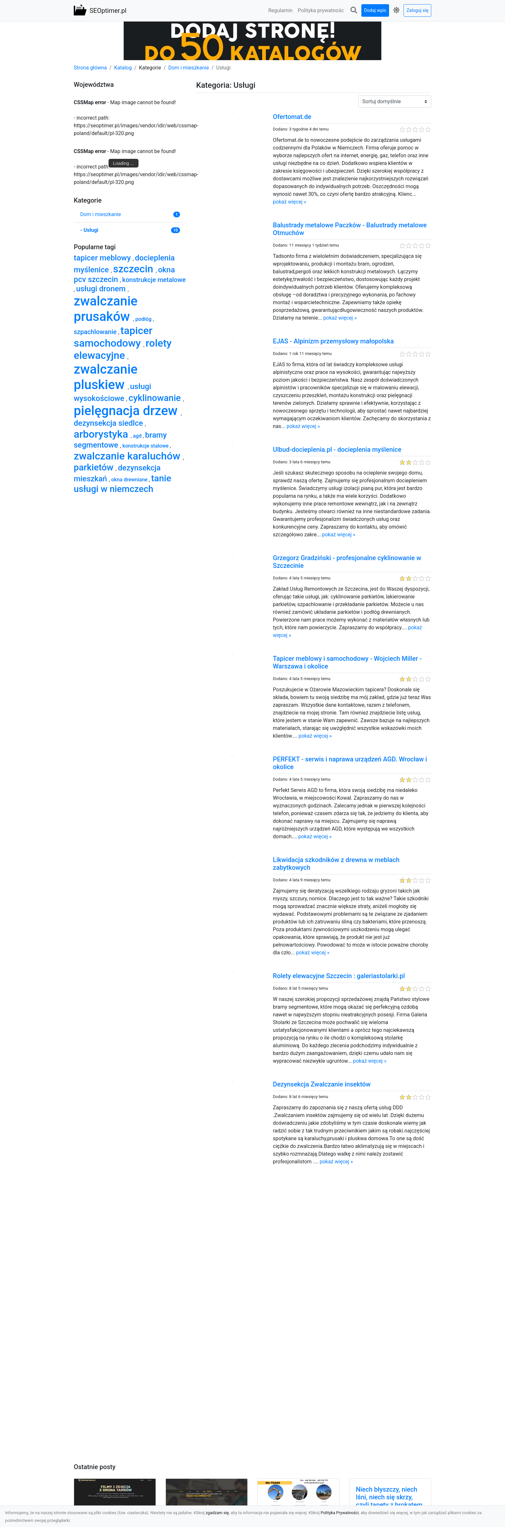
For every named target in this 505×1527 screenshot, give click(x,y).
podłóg (144, 319)
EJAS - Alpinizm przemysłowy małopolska (333, 341)
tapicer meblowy (103, 257)
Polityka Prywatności (339, 1512)
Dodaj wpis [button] (375, 10)
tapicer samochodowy (113, 336)
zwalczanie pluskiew (106, 377)
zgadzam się (217, 1512)
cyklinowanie (156, 398)
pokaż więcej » (289, 202)
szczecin (134, 269)
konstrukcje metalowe (154, 280)
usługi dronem (102, 288)
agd (138, 436)
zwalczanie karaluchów (128, 456)
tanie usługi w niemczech (122, 484)
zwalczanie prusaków (106, 309)
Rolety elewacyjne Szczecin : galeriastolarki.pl (339, 976)
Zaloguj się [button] (417, 10)
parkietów (95, 467)
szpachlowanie (96, 332)
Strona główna (90, 68)
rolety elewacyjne (123, 349)
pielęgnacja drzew (127, 410)
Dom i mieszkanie (188, 68)
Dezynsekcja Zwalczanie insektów (321, 1084)
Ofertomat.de (292, 117)
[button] (354, 10)
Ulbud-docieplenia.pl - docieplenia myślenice (337, 449)
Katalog (123, 68)
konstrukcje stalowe (146, 446)
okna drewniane (130, 480)
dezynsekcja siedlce (109, 423)
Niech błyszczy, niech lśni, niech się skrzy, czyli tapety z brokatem (389, 1497)
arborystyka (102, 434)
